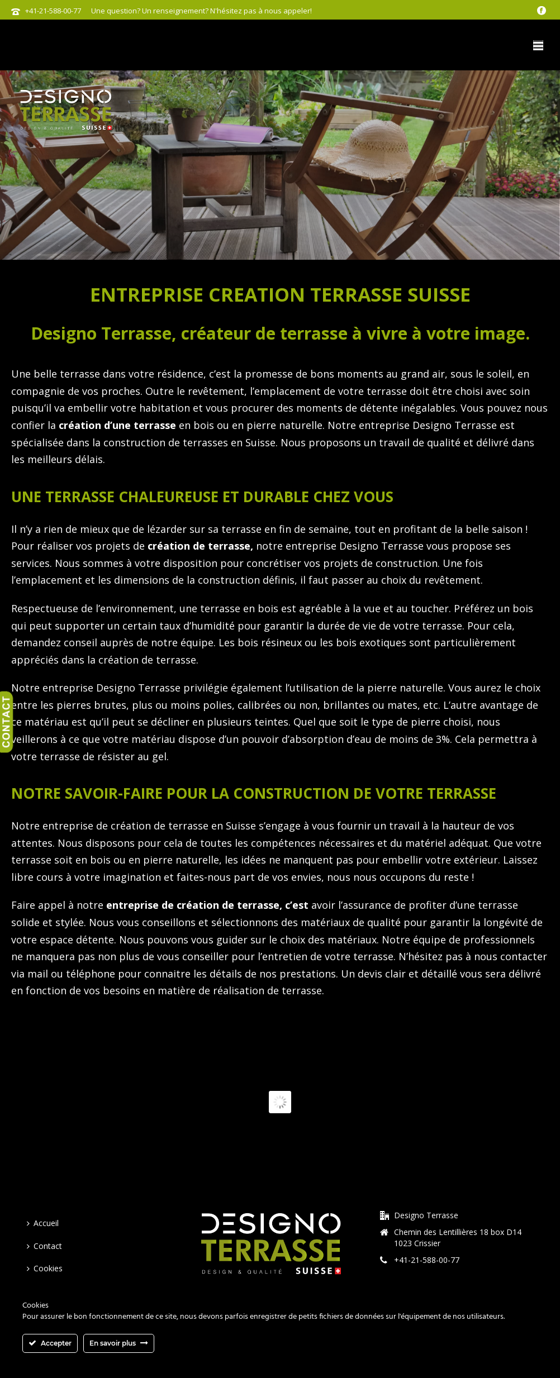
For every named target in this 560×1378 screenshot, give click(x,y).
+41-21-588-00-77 (53, 11)
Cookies (45, 1268)
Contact (44, 1246)
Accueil (43, 1223)
